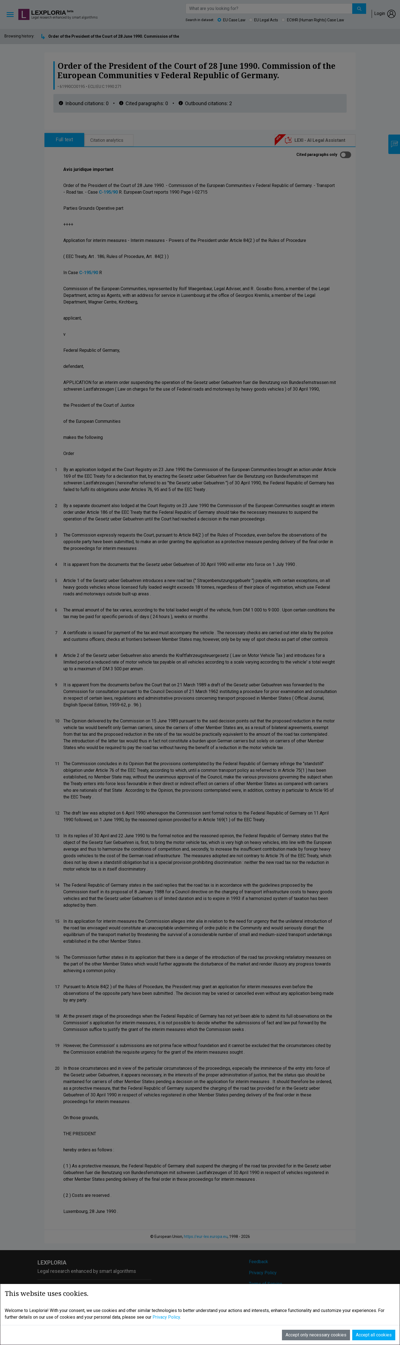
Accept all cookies (374, 1322)
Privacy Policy (166, 1304)
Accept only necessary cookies (316, 1322)
